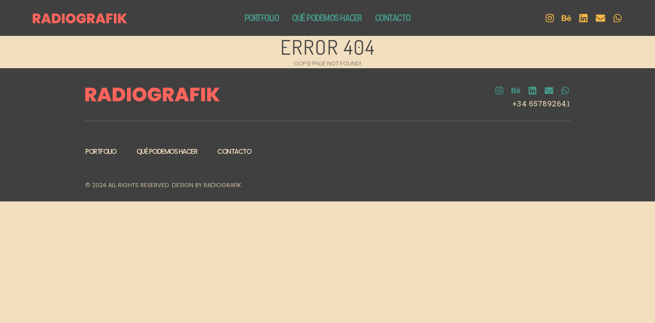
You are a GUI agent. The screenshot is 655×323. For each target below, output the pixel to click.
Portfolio (100, 152)
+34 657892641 (541, 105)
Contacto (234, 152)
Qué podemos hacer (166, 152)
